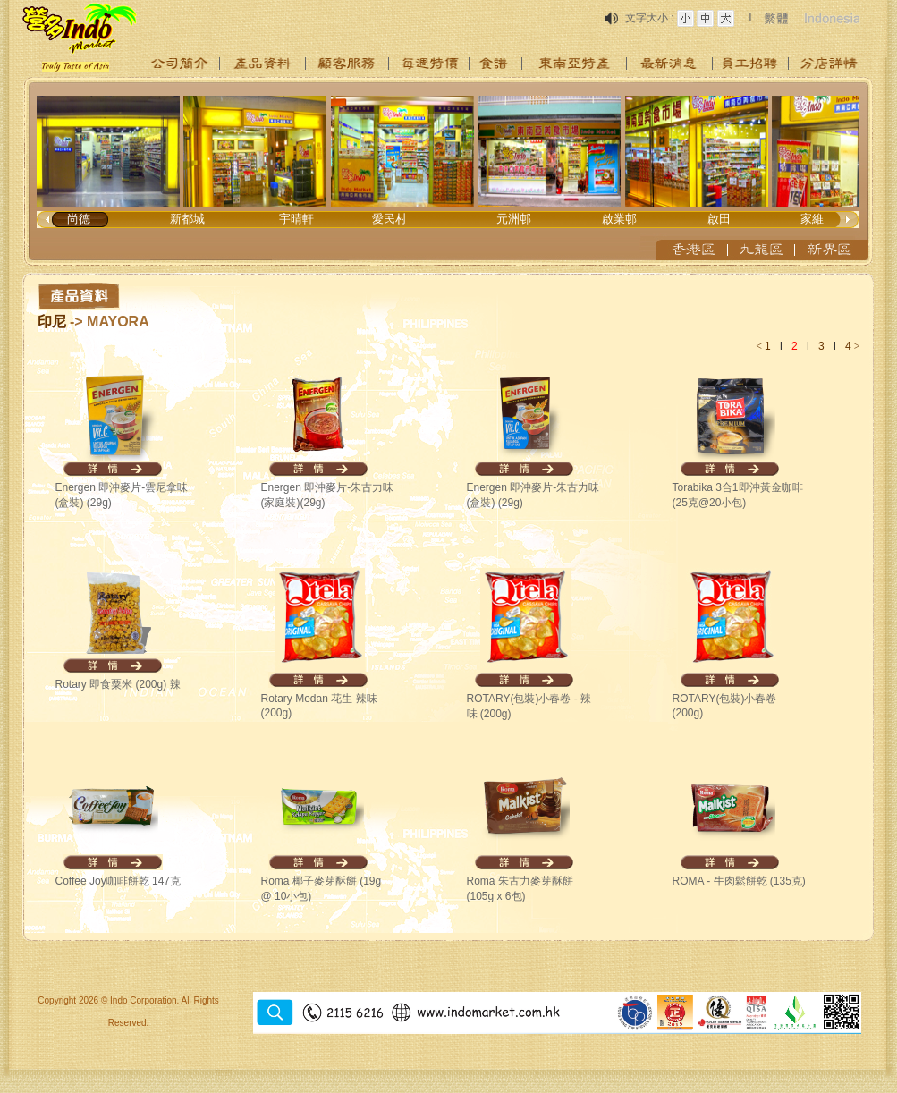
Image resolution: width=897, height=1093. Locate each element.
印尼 (52, 321)
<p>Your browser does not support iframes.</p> (449, 171)
